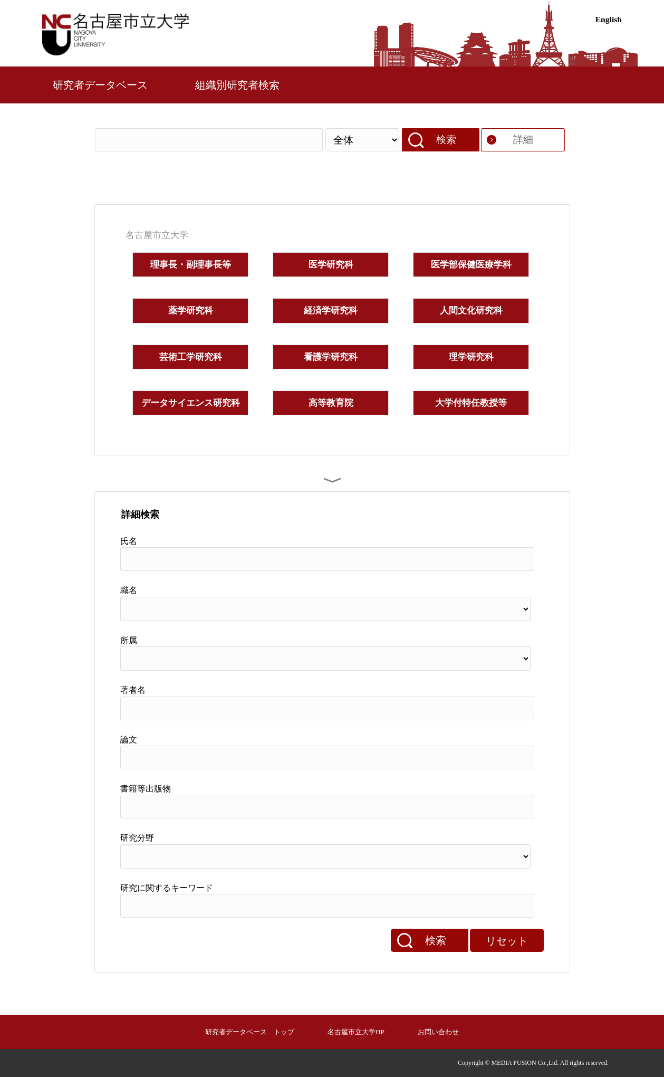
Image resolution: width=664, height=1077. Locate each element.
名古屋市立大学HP (356, 1032)
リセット (507, 941)
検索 (446, 139)
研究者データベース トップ (249, 1032)
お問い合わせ (438, 1032)
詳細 (523, 139)
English (608, 19)
